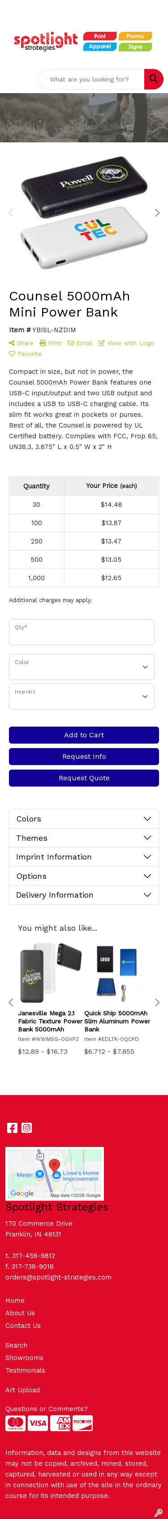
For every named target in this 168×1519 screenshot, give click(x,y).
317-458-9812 (33, 1256)
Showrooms (24, 1358)
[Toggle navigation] (13, 79)
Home (15, 1300)
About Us (20, 1313)
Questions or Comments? (46, 1409)
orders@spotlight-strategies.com (58, 1277)
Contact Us (23, 1326)
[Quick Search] (91, 79)
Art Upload (22, 1390)
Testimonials (25, 1370)
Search (16, 1345)
